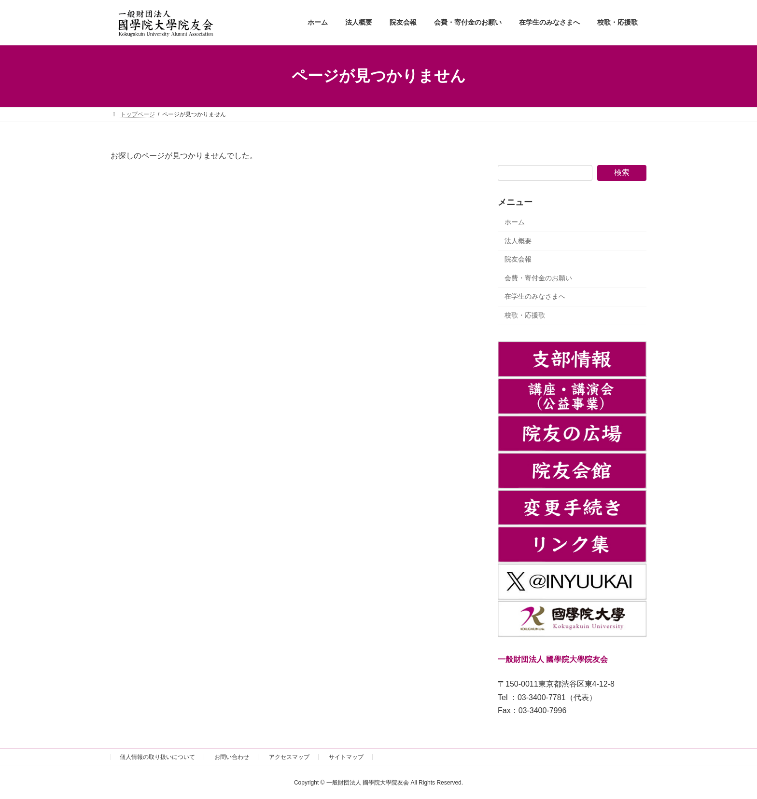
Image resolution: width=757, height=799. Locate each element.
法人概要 (518, 240)
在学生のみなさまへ (535, 296)
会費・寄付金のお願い (538, 277)
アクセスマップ (289, 757)
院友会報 (518, 259)
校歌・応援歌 (525, 315)
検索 (622, 172)
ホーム (515, 222)
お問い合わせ (231, 757)
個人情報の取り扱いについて (157, 757)
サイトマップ (346, 757)
